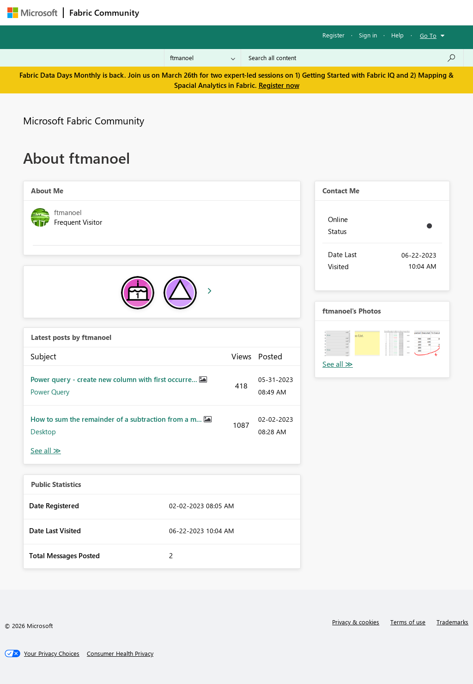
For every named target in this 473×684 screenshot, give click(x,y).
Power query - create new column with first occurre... (114, 379)
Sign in (368, 35)
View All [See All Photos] (337, 364)
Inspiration (201, 12)
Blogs (321, 12)
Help (397, 35)
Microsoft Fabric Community (83, 120)
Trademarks (452, 622)
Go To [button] (428, 35)
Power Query (49, 391)
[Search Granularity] (202, 58)
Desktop (43, 431)
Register (333, 35)
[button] (337, 343)
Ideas (238, 12)
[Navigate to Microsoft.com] (32, 12)
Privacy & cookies (355, 622)
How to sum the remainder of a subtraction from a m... (117, 419)
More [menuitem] (352, 12)
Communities (279, 12)
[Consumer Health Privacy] (120, 653)
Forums (160, 12)
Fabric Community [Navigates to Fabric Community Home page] (104, 12)
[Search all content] (352, 58)
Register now (279, 85)
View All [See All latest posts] (45, 450)
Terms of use (407, 622)
